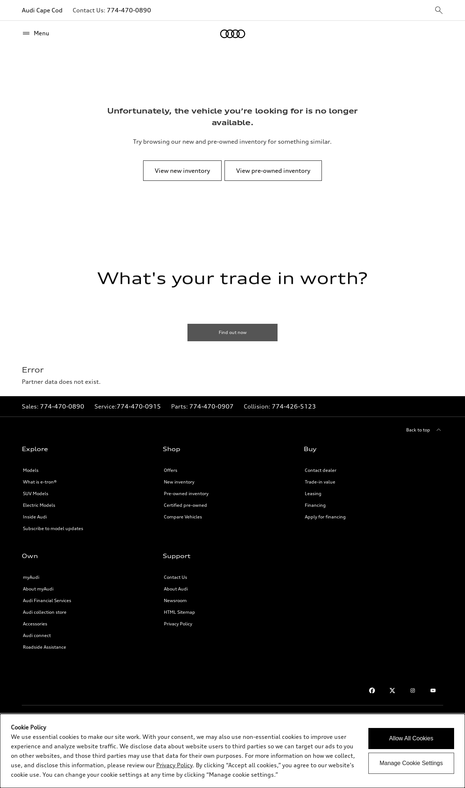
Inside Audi (35, 517)
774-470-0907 (211, 406)
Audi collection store (44, 612)
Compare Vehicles (183, 517)
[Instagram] (413, 690)
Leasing (313, 493)
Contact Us (175, 577)
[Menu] (35, 33)
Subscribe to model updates (53, 528)
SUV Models (35, 493)
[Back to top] (424, 430)
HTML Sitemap (179, 612)
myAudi (31, 577)
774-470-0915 (139, 406)
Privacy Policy (178, 623)
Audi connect (37, 635)
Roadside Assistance (44, 647)
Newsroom (175, 600)
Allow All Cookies (411, 738)
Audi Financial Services (47, 600)
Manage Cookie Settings (411, 763)
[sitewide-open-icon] (438, 11)
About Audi (176, 589)
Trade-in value (320, 482)
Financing (315, 505)
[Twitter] (392, 690)
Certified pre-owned (185, 505)
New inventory (179, 482)
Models (31, 470)
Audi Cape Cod (42, 10)
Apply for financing (325, 517)
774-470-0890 (129, 10)
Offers (170, 470)
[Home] (232, 33)
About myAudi (38, 589)
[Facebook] (372, 690)
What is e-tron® (40, 482)
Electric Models (39, 505)
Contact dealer (320, 470)
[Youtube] (433, 690)
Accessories (35, 623)
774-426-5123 (294, 406)
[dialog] (232, 751)
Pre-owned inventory (186, 493)
